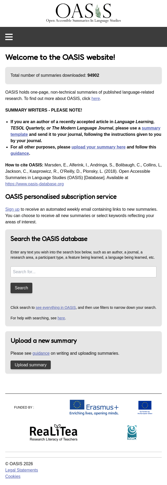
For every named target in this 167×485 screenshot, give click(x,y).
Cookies (13, 476)
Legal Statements (21, 470)
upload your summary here (98, 147)
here (96, 98)
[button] (9, 37)
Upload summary (31, 365)
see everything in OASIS (56, 307)
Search (21, 288)
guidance (20, 153)
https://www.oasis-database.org (34, 184)
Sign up (12, 209)
